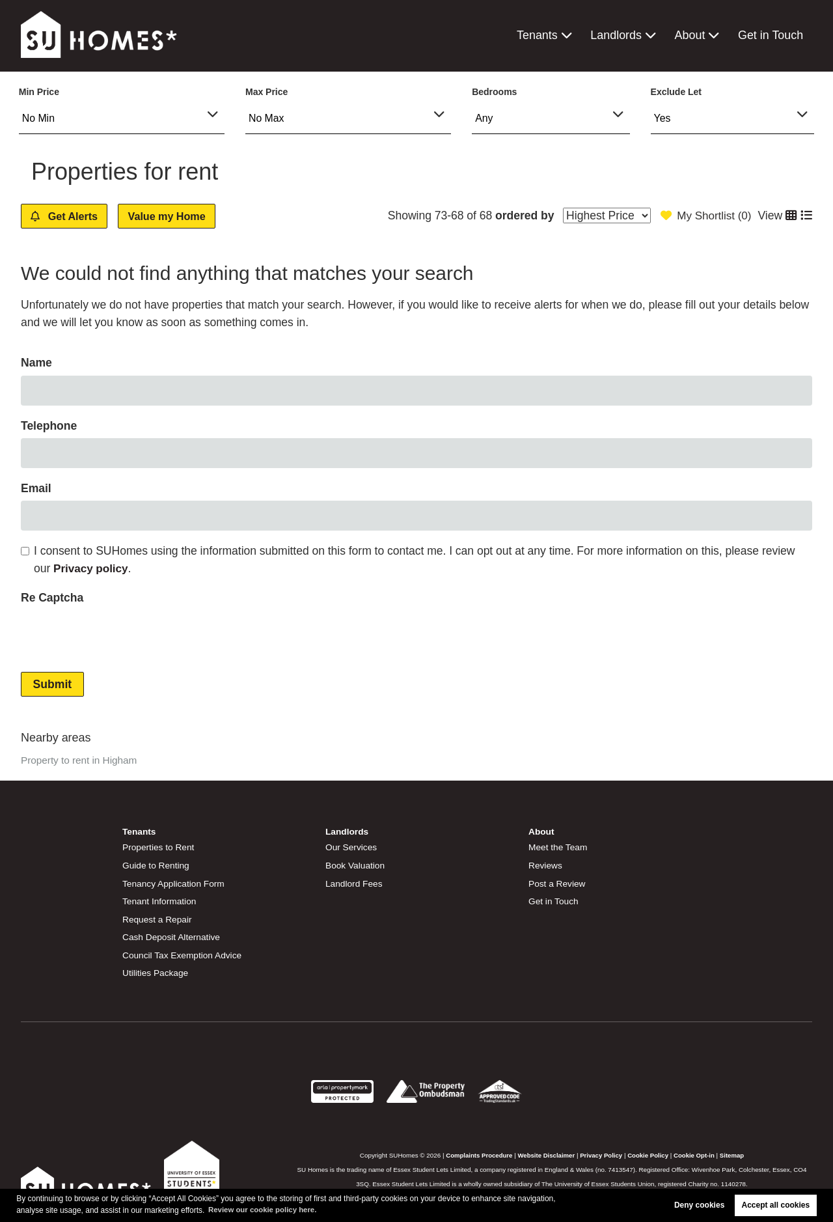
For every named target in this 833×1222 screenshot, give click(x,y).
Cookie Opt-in (697, 1153)
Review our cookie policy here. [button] (265, 1209)
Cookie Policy (649, 1153)
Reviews (545, 865)
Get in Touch (771, 35)
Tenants (540, 35)
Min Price (39, 92)
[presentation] (120, 636)
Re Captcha (52, 598)
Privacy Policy (601, 1153)
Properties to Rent (159, 847)
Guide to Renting (156, 865)
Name (36, 363)
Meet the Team (558, 847)
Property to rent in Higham (80, 760)
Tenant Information (160, 901)
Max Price (266, 92)
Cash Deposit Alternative (172, 936)
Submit (52, 684)
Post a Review (557, 883)
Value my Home (183, 216)
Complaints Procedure (476, 1153)
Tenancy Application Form (174, 883)
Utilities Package (156, 971)
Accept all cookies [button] (776, 1205)
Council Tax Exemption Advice (183, 954)
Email (36, 488)
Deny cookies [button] (699, 1205)
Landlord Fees (354, 883)
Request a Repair (158, 918)
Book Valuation (356, 865)
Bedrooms (494, 92)
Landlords (618, 35)
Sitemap (735, 1153)
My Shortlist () (704, 215)
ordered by (520, 215)
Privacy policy (91, 569)
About (691, 35)
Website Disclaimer (545, 1153)
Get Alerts (69, 216)
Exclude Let (676, 92)
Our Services (351, 847)
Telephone (49, 426)
